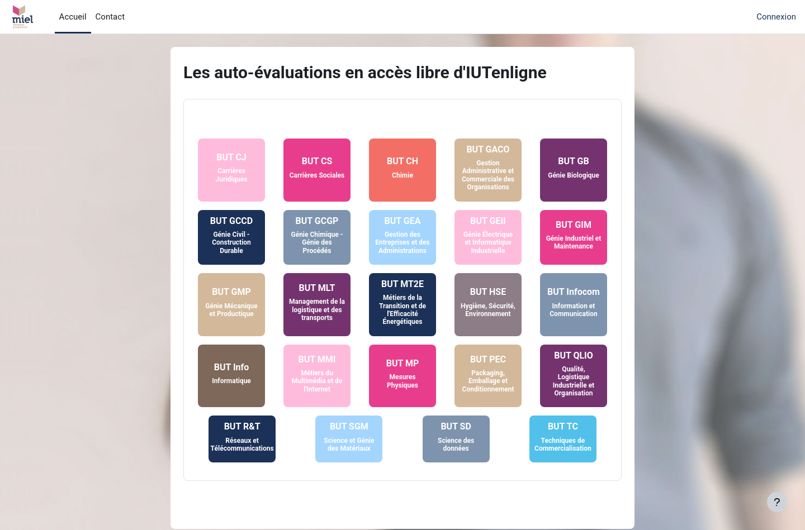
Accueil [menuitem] (73, 17)
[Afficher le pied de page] (777, 502)
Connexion (776, 17)
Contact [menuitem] (110, 17)
